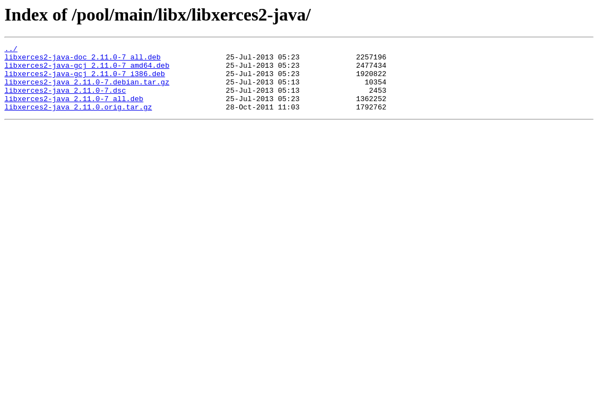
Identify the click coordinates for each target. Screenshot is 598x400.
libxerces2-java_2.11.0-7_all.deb (74, 110)
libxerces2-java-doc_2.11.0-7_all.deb (82, 60)
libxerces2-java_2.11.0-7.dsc (65, 100)
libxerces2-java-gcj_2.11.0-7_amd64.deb (86, 70)
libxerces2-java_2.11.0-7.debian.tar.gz (86, 90)
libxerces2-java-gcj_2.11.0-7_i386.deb (84, 80)
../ (10, 50)
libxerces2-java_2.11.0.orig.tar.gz (78, 120)
